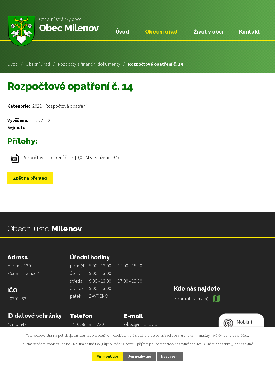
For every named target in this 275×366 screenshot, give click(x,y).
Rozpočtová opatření (66, 106)
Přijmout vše (105, 356)
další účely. (241, 335)
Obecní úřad (38, 64)
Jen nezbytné (139, 356)
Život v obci (208, 31)
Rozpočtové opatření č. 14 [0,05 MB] (58, 158)
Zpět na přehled (31, 178)
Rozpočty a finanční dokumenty (89, 64)
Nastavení (172, 356)
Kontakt (249, 31)
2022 (37, 106)
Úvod (12, 64)
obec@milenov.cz (141, 324)
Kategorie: (18, 106)
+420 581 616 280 (87, 324)
